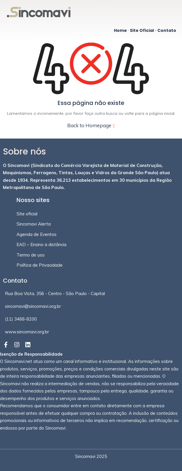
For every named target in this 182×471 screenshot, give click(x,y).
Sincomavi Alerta (34, 224)
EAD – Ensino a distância (41, 244)
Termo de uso (31, 255)
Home (120, 30)
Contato (166, 30)
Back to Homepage (90, 125)
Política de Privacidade (40, 265)
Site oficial (27, 214)
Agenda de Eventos (37, 234)
